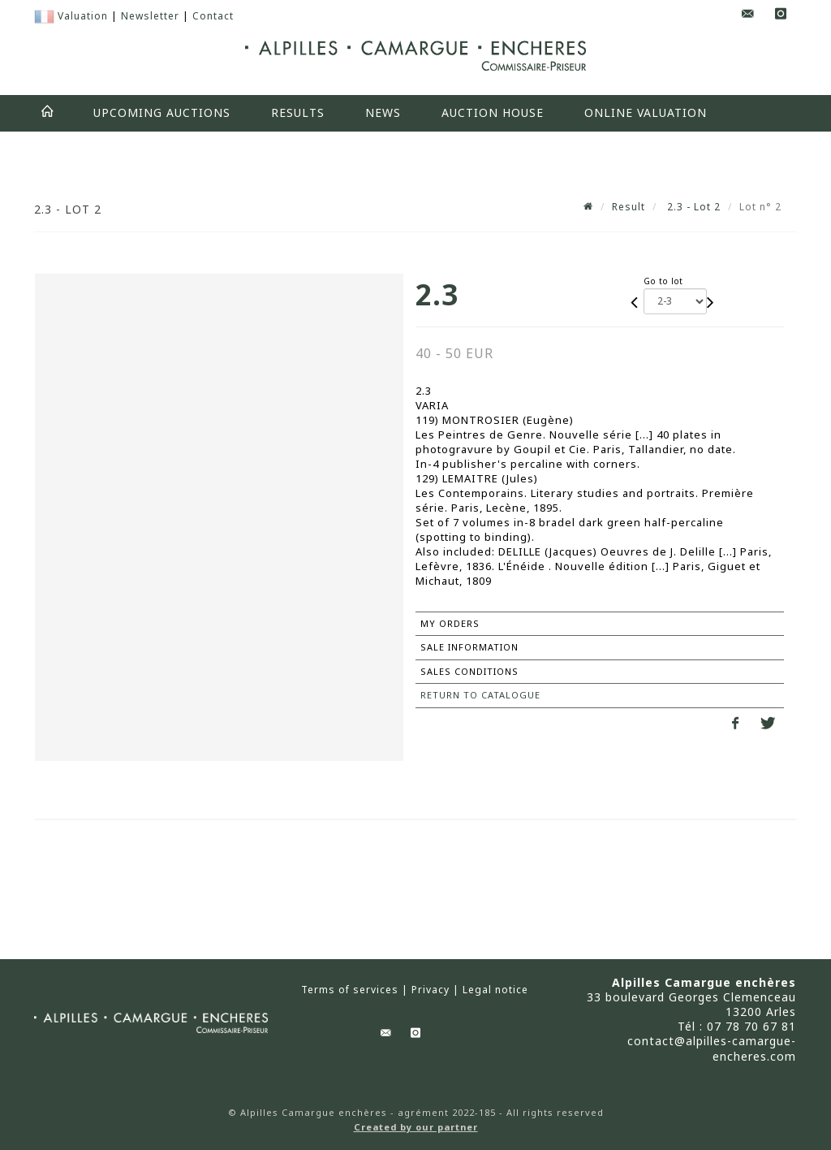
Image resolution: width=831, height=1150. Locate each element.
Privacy (430, 990)
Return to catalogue (480, 695)
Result (628, 207)
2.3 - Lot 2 (692, 207)
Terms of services (349, 990)
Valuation (83, 16)
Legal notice (495, 990)
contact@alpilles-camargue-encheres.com (711, 1048)
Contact (213, 16)
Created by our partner (416, 1127)
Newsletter (150, 16)
